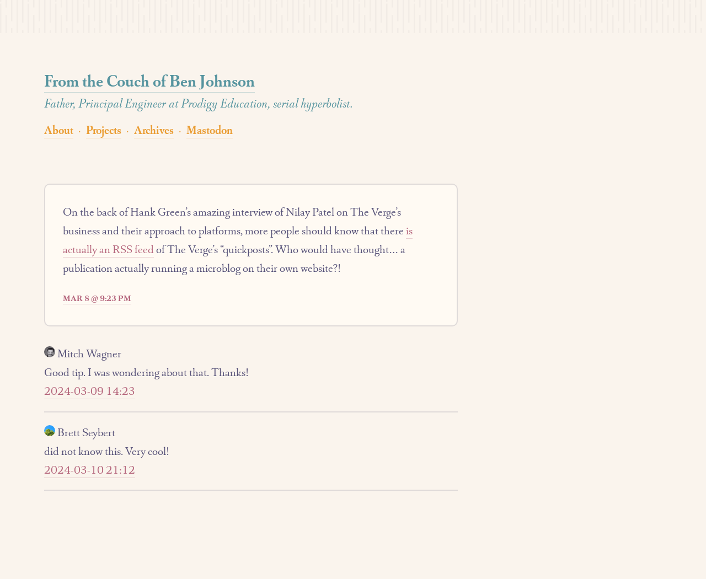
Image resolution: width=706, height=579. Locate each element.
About (58, 130)
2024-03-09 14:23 (89, 391)
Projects (103, 130)
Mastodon (209, 130)
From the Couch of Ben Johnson (149, 80)
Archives (154, 130)
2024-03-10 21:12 (89, 470)
